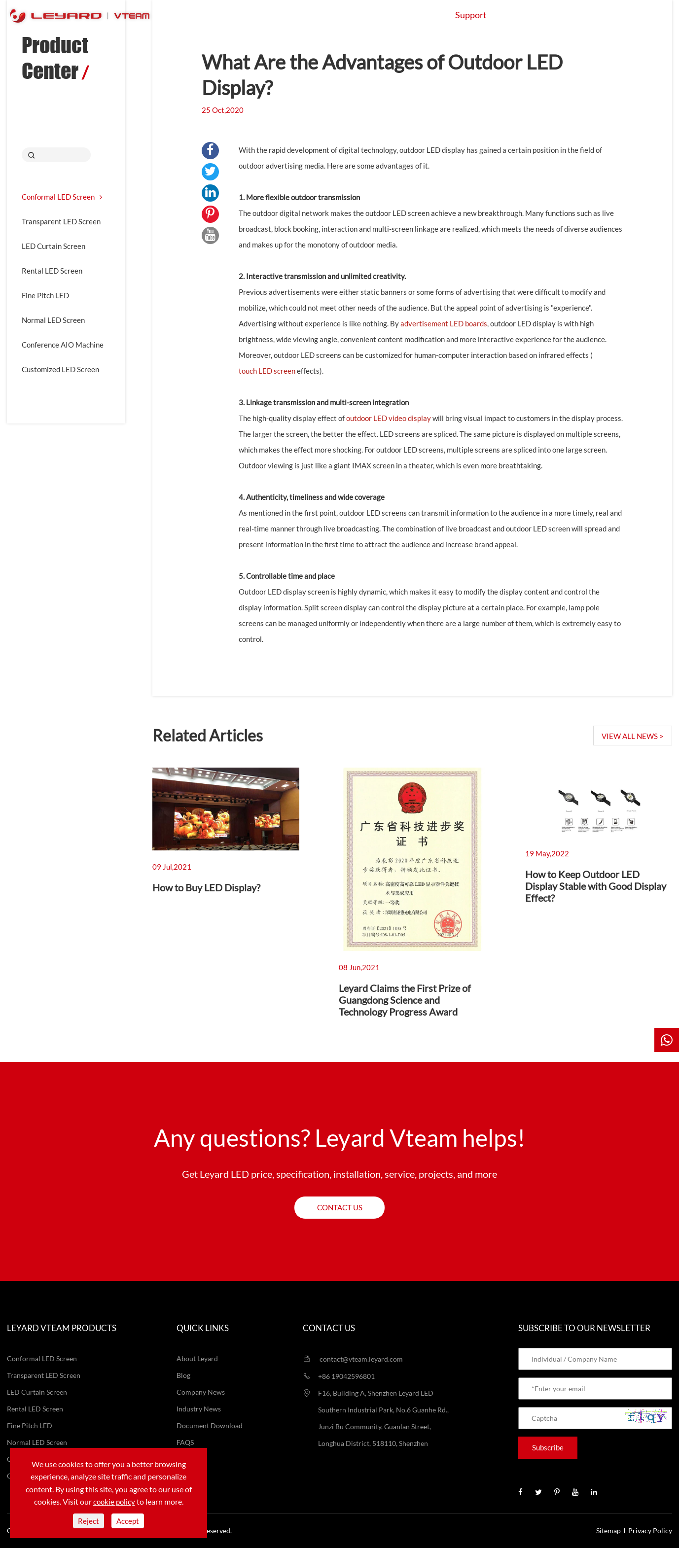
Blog (183, 1375)
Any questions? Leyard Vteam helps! (339, 1138)
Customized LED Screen (60, 369)
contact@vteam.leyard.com (353, 1359)
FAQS (185, 1442)
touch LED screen (267, 370)
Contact (585, 14)
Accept (127, 1520)
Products (271, 14)
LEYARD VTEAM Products (61, 1328)
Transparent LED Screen (61, 221)
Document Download (210, 1425)
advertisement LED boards (443, 323)
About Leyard (197, 1358)
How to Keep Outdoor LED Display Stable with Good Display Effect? (595, 886)
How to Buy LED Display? (206, 887)
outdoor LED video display (388, 418)
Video (186, 1459)
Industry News (199, 1409)
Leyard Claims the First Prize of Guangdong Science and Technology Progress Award (405, 1000)
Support (471, 14)
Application (341, 14)
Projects (409, 14)
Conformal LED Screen (62, 196)
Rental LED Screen (52, 270)
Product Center (55, 57)
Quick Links (203, 1328)
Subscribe (548, 1447)
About (528, 14)
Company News (201, 1392)
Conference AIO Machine (63, 344)
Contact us (339, 1207)
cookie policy (114, 1501)
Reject (88, 1520)
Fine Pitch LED (45, 295)
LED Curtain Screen (53, 246)
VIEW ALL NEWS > (633, 736)
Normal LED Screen (53, 320)
